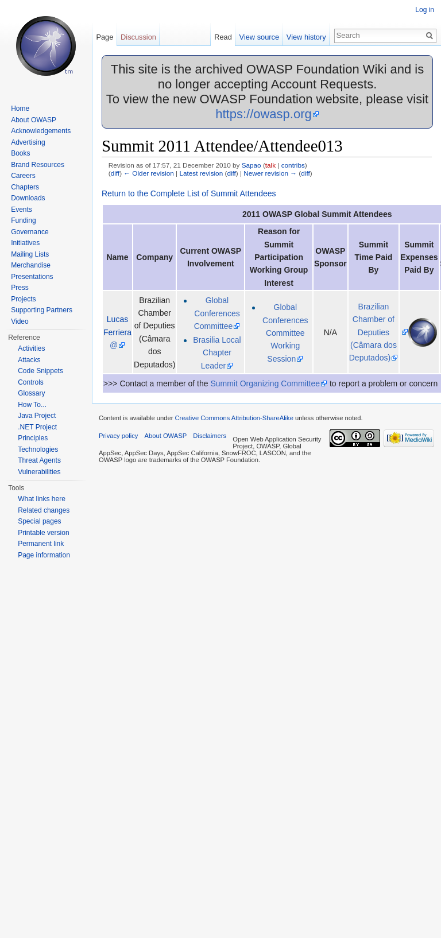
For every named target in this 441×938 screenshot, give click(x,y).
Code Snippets (40, 371)
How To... (32, 405)
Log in (424, 10)
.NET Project (37, 427)
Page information (44, 555)
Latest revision (201, 173)
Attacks (29, 360)
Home (20, 108)
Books (20, 153)
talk (270, 165)
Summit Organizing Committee (265, 383)
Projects (23, 299)
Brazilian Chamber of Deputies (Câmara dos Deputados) (373, 332)
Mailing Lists (30, 254)
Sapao (251, 165)
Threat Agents (39, 460)
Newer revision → (270, 173)
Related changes (43, 510)
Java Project (37, 416)
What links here (41, 499)
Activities (31, 348)
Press (20, 288)
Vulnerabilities (39, 472)
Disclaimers (209, 435)
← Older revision (148, 173)
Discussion (138, 37)
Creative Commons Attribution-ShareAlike (234, 417)
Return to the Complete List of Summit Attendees (189, 193)
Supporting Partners (41, 310)
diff (115, 173)
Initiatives (25, 243)
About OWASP (33, 120)
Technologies (38, 449)
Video (19, 321)
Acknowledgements (41, 131)
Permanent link (41, 544)
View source (259, 37)
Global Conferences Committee (217, 313)
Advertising (28, 142)
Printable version (43, 533)
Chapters (25, 187)
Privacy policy (118, 435)
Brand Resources (37, 165)
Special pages (39, 521)
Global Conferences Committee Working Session (285, 333)
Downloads (28, 198)
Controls (31, 382)
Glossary (31, 393)
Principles (33, 438)
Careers (23, 176)
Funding (23, 220)
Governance (29, 232)
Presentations (32, 277)
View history (306, 37)
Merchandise (31, 265)
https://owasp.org (263, 114)
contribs (293, 165)
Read (223, 37)
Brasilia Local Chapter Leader (217, 352)
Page (104, 37)
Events (21, 210)
